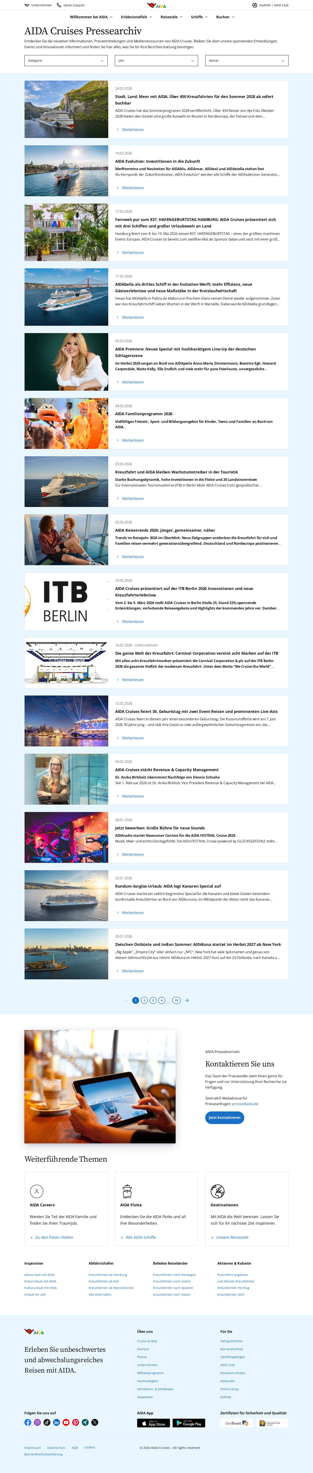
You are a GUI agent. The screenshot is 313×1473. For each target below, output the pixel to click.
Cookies (89, 1447)
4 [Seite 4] (162, 1000)
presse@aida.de (245, 1103)
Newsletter (145, 1397)
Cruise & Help (147, 1341)
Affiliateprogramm (150, 1373)
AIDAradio (227, 1381)
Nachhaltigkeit (147, 1381)
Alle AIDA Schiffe (141, 1237)
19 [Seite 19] (176, 1000)
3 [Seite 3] (153, 1000)
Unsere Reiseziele (232, 1237)
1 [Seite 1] (136, 1000)
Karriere (143, 1349)
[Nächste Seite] (187, 1000)
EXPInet (225, 1397)
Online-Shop (229, 1389)
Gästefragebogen (232, 1357)
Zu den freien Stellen (54, 1237)
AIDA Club (227, 1365)
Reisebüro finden (232, 1373)
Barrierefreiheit (231, 1349)
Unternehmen (147, 1365)
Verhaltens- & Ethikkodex (155, 1389)
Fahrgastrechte (231, 1341)
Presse (142, 1357)
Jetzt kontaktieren (225, 1117)
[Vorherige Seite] (126, 1000)
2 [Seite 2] (144, 1000)
